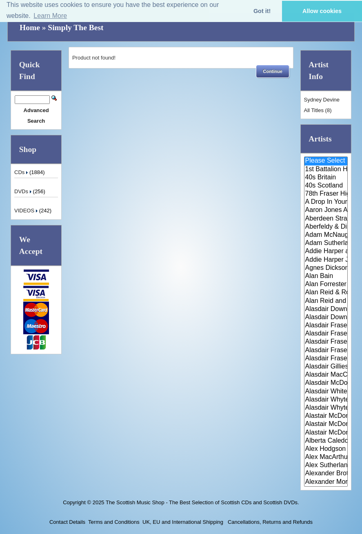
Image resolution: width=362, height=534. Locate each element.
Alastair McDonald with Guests (325, 433)
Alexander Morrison (325, 482)
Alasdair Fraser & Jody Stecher (325, 334)
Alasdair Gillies (325, 367)
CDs (21, 172)
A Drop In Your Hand (325, 202)
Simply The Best (75, 27)
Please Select (325, 161)
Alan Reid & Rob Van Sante (325, 293)
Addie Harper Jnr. (325, 260)
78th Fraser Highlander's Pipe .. (325, 194)
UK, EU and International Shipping (182, 522)
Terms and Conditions (114, 522)
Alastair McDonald (325, 416)
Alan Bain (325, 276)
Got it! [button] (262, 11)
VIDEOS (26, 210)
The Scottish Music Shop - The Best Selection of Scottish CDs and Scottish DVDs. (202, 502)
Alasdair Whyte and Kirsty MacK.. (325, 408)
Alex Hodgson (325, 449)
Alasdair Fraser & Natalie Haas (325, 350)
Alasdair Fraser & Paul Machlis (325, 359)
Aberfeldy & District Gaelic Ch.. (325, 227)
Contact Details (67, 522)
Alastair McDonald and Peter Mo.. (325, 424)
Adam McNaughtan (325, 235)
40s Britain (325, 178)
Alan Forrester (325, 284)
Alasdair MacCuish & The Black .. (325, 375)
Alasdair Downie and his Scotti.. (325, 309)
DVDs (23, 191)
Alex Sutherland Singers (325, 465)
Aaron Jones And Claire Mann (325, 210)
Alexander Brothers (325, 474)
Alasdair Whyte (325, 400)
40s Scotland (325, 186)
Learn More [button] (50, 15)
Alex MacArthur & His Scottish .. (325, 457)
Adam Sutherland (325, 243)
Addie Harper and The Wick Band (325, 251)
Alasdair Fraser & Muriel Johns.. (325, 342)
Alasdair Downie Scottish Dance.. (325, 317)
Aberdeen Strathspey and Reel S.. (325, 219)
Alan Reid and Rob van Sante (325, 301)
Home (30, 27)
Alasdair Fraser (325, 326)
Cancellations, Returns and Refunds (269, 522)
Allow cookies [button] (322, 11)
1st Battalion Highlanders (325, 169)
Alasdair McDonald (325, 383)
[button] (272, 71)
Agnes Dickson (325, 268)
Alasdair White (325, 392)
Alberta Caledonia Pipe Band (325, 441)
